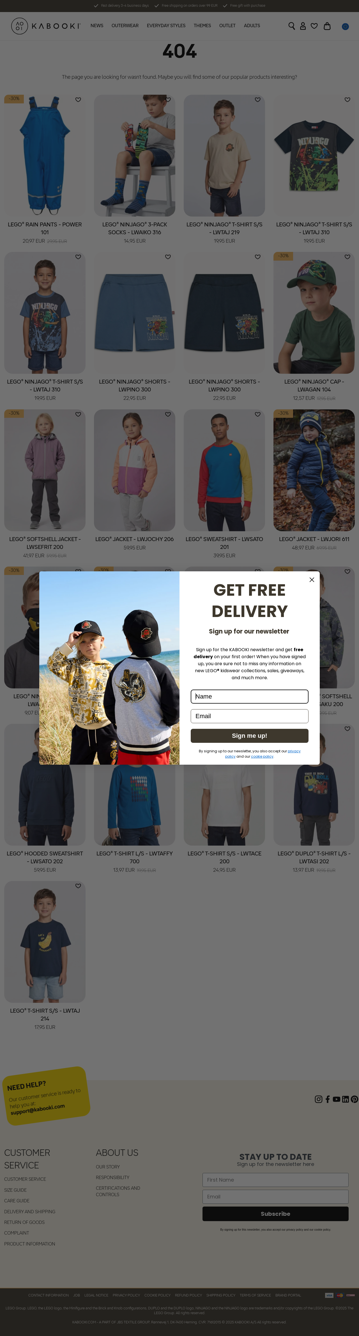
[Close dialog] (312, 580)
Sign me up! (249, 735)
